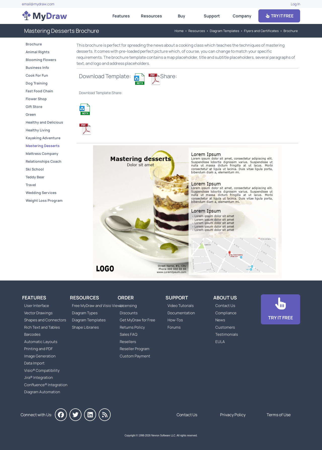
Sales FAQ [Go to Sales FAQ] (128, 334)
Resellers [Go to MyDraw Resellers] (128, 341)
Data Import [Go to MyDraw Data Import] (34, 363)
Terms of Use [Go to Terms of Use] (279, 414)
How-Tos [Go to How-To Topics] (175, 320)
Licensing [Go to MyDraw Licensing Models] (128, 305)
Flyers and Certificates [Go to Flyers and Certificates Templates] (261, 31)
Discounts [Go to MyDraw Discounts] (129, 313)
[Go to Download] (280, 309)
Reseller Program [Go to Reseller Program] (134, 348)
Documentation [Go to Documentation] (181, 313)
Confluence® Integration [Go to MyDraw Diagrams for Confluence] (45, 384)
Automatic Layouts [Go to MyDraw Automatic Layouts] (40, 341)
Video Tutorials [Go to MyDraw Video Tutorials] (181, 305)
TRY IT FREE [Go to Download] (279, 16)
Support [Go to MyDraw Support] (212, 16)
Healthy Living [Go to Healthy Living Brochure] (38, 130)
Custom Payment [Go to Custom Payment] (135, 356)
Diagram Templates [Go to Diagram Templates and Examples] (224, 31)
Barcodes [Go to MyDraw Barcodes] (32, 334)
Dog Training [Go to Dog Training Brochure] (37, 83)
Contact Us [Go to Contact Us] (225, 305)
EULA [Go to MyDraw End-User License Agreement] (220, 341)
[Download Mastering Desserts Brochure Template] (140, 79)
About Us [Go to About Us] (225, 297)
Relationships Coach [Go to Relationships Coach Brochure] (43, 161)
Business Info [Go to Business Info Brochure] (37, 67)
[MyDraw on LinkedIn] (90, 414)
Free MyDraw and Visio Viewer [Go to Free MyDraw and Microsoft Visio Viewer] (96, 305)
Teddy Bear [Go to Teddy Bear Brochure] (35, 177)
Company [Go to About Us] (242, 16)
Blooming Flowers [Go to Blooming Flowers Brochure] (41, 59)
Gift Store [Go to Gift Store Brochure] (34, 106)
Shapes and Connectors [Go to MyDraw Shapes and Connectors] (45, 320)
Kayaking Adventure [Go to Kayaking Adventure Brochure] (43, 137)
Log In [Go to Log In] (295, 4)
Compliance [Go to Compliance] (225, 313)
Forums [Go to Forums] (174, 327)
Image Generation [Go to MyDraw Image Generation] (40, 356)
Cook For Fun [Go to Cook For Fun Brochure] (37, 75)
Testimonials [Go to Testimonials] (226, 334)
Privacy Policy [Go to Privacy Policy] (233, 414)
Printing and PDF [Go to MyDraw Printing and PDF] (38, 348)
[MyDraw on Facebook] (61, 414)
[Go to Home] (44, 16)
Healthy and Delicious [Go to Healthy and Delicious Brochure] (44, 122)
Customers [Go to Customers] (225, 327)
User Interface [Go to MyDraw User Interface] (36, 305)
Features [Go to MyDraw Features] (121, 16)
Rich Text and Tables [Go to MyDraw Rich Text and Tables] (42, 327)
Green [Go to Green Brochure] (31, 114)
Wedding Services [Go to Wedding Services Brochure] (41, 192)
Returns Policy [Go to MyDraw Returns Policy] (132, 327)
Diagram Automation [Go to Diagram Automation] (42, 392)
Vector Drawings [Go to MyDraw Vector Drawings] (38, 313)
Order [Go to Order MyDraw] (126, 297)
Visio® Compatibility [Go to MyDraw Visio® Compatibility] (42, 370)
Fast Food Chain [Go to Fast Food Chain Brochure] (39, 91)
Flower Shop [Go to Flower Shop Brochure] (36, 98)
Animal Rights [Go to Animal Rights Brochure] (38, 51)
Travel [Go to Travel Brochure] (31, 184)
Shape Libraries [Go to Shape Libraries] (85, 327)
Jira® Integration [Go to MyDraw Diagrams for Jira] (38, 377)
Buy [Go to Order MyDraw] (181, 16)
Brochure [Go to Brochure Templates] (291, 31)
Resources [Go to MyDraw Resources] (151, 16)
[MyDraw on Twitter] (75, 414)
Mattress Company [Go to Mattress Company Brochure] (42, 153)
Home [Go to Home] (179, 31)
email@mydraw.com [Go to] (38, 4)
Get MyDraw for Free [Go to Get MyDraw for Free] (137, 320)
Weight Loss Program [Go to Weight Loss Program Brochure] (44, 200)
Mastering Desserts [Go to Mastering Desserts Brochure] (43, 145)
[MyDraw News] (105, 414)
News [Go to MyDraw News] (220, 320)
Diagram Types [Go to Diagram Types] (85, 313)
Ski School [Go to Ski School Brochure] (35, 169)
